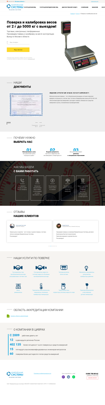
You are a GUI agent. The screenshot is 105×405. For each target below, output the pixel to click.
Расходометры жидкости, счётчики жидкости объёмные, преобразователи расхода (41, 271)
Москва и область (19, 1)
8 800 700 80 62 (92, 374)
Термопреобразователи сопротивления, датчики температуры (87, 289)
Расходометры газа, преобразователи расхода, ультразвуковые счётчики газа (18, 271)
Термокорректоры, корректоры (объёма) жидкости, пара (64, 288)
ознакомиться (31, 59)
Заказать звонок (92, 377)
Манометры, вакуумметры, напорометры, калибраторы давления (86, 271)
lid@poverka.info (94, 1)
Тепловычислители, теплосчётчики (64, 270)
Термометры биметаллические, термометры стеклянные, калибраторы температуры (41, 289)
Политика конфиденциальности (42, 373)
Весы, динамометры (18, 288)
